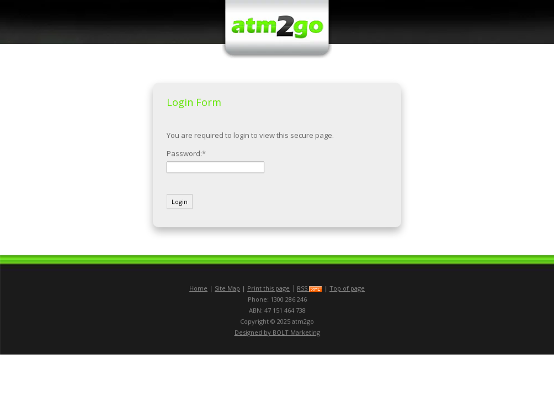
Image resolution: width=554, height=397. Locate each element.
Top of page (347, 288)
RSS (309, 288)
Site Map (227, 288)
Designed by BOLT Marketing (277, 332)
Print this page (268, 288)
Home (198, 288)
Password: (184, 153)
